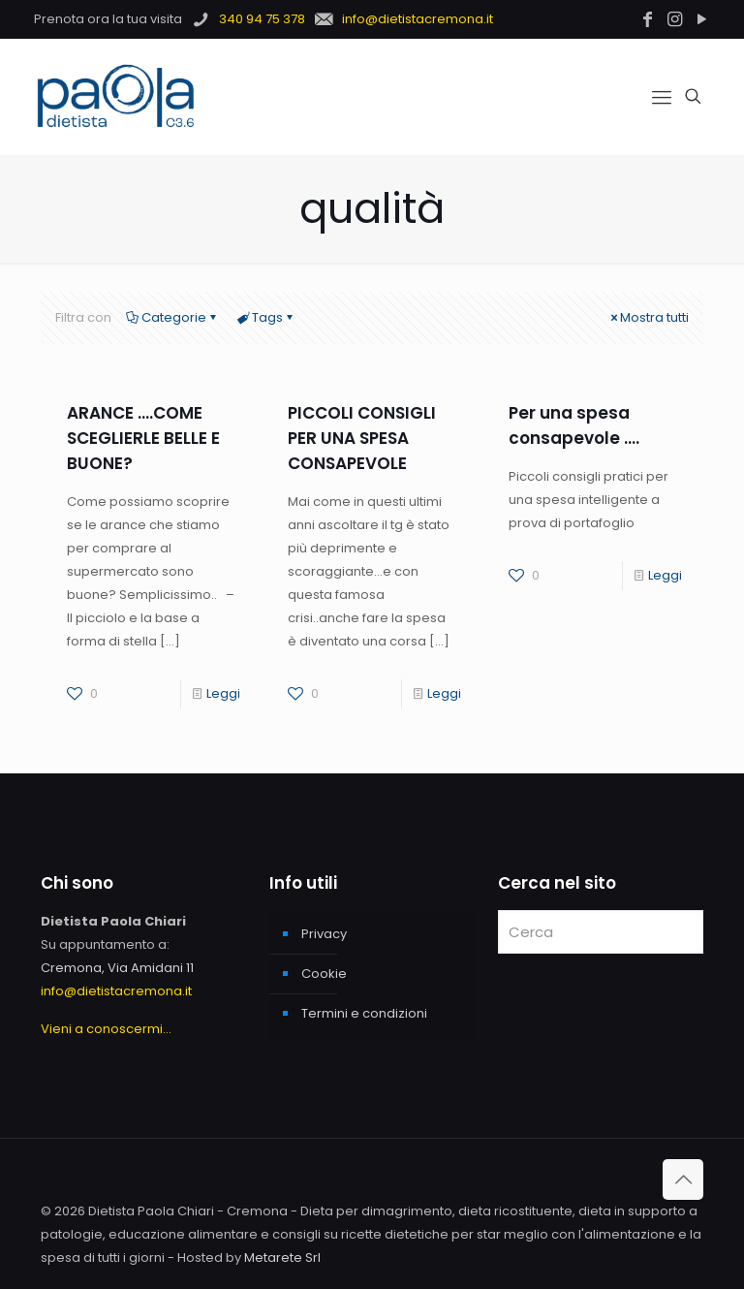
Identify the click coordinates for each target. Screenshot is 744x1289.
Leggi (223, 693)
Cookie (324, 973)
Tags (265, 317)
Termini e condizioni (364, 1013)
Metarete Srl (282, 1257)
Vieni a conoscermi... (106, 1029)
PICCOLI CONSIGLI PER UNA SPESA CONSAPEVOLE (362, 438)
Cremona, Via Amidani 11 (117, 968)
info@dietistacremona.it (116, 991)
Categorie (172, 317)
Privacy (324, 934)
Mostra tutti (648, 317)
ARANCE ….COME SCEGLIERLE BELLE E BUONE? (143, 438)
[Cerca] (600, 932)
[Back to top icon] (683, 1179)
